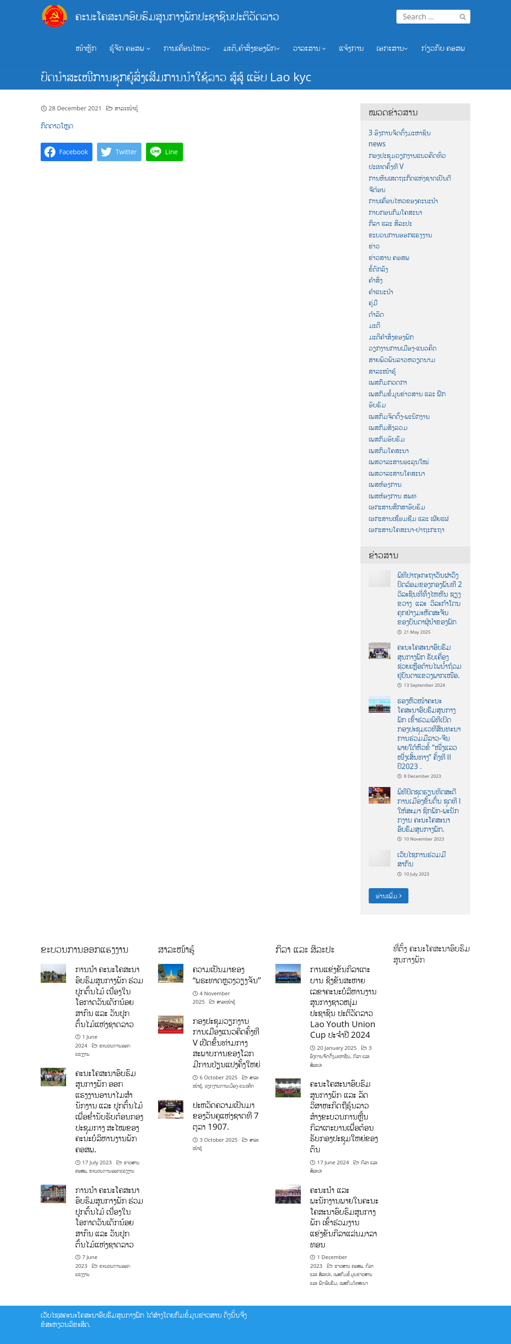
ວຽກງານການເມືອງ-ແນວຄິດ (403, 348)
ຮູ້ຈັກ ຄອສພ (130, 47)
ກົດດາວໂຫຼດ (57, 126)
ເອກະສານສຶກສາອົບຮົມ (397, 507)
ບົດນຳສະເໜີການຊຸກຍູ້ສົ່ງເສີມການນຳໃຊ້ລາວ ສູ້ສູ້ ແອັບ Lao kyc (176, 76)
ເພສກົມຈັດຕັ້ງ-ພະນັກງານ (399, 416)
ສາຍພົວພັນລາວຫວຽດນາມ (402, 359)
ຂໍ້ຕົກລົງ (378, 269)
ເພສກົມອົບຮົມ (387, 439)
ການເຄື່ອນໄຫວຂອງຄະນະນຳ (403, 201)
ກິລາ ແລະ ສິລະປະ (390, 223)
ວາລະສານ (309, 47)
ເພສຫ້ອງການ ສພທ (392, 496)
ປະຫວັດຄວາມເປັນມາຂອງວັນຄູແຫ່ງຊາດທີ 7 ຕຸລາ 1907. (226, 1115)
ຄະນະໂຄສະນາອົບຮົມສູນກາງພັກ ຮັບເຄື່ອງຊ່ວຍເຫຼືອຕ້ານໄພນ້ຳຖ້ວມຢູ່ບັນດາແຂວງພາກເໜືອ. (429, 661)
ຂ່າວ (374, 246)
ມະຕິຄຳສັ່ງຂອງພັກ (391, 337)
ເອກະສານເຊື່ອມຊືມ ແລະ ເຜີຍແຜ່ (409, 518)
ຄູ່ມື (373, 303)
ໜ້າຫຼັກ (86, 47)
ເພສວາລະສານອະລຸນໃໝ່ (399, 461)
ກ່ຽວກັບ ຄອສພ (443, 47)
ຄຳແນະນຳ (381, 292)
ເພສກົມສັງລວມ (388, 427)
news (377, 144)
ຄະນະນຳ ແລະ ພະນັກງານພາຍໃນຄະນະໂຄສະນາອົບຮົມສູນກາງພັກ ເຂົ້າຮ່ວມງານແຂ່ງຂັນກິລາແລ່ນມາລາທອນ (344, 1217)
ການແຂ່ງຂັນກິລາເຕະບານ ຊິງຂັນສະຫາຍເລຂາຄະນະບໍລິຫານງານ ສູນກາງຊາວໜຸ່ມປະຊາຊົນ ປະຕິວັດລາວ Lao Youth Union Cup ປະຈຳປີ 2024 (343, 1001)
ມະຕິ (374, 325)
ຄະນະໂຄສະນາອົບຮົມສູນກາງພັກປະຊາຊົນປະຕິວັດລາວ (177, 16)
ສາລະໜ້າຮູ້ (126, 108)
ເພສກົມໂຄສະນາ (389, 450)
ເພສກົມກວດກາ (388, 382)
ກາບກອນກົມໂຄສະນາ (395, 212)
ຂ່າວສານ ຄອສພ (389, 257)
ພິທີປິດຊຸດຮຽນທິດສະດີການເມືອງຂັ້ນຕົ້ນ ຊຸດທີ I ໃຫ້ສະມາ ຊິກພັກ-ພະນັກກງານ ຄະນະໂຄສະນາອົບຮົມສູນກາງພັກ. (429, 810)
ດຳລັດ (376, 314)
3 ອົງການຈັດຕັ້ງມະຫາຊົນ (400, 133)
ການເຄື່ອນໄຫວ (187, 47)
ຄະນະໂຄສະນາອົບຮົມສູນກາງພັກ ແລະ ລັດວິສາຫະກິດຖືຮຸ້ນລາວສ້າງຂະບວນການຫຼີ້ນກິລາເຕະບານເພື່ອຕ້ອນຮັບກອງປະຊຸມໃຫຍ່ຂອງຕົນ (344, 1116)
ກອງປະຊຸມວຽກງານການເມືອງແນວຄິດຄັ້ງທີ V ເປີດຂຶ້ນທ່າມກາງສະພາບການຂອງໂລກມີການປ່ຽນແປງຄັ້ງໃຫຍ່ (226, 1042)
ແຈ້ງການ (351, 47)
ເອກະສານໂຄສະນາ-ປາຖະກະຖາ (407, 529)
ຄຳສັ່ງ (376, 280)
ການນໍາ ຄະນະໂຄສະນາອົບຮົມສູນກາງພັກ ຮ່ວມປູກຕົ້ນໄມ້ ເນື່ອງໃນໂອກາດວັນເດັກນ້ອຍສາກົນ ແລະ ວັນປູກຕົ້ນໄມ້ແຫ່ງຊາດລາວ (109, 996)
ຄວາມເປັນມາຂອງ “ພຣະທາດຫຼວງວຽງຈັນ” (227, 974)
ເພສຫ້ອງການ (385, 484)
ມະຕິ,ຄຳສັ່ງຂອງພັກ (251, 47)
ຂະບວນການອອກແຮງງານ (400, 235)
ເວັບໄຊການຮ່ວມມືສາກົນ (421, 859)
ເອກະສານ (392, 47)
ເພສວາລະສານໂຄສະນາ (397, 473)
